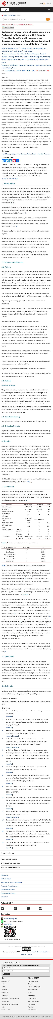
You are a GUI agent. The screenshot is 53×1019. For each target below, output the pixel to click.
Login (5, 10)
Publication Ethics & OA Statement (12, 882)
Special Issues (32, 989)
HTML (29, 71)
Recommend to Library (8, 893)
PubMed (16, 736)
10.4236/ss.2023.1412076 (13, 71)
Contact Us (5, 992)
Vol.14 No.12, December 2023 (23, 25)
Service (5, 996)
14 (5, 652)
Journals (12, 15)
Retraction (31, 1007)
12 (46, 624)
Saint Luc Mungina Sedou (10, 48)
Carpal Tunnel (6, 154)
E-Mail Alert (4, 875)
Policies (31, 996)
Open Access (32, 998)
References (6, 708)
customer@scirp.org (10, 918)
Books (3, 987)
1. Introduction (8, 184)
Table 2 (27, 594)
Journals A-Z (5, 981)
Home (5, 15)
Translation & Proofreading (10, 1004)
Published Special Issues (10, 863)
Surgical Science (7, 25)
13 (16, 636)
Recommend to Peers (8, 889)
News (30, 992)
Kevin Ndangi (18, 51)
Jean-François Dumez (40, 48)
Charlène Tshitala (26, 48)
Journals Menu (8, 853)
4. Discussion (8, 487)
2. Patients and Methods (12, 262)
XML (33, 71)
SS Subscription (6, 879)
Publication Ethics (33, 1001)
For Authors (31, 984)
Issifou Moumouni (7, 51)
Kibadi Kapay (28, 51)
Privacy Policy (32, 1010)
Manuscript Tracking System (10, 998)
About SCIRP (33, 978)
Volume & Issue (6, 1010)
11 (21, 622)
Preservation (32, 1004)
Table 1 (29, 482)
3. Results (6, 441)
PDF (23, 71)
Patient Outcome (32, 154)
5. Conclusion (8, 657)
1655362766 (8, 924)
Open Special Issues (9, 859)
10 (49, 616)
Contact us (4, 897)
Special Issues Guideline (10, 867)
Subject (4, 984)
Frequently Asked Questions (10, 886)
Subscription (5, 1001)
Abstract (5, 77)
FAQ (3, 1007)
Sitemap (4, 989)
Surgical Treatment (44, 154)
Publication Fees (33, 981)
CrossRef (9, 716)
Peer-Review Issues (34, 987)
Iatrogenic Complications (18, 154)
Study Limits (7, 686)
